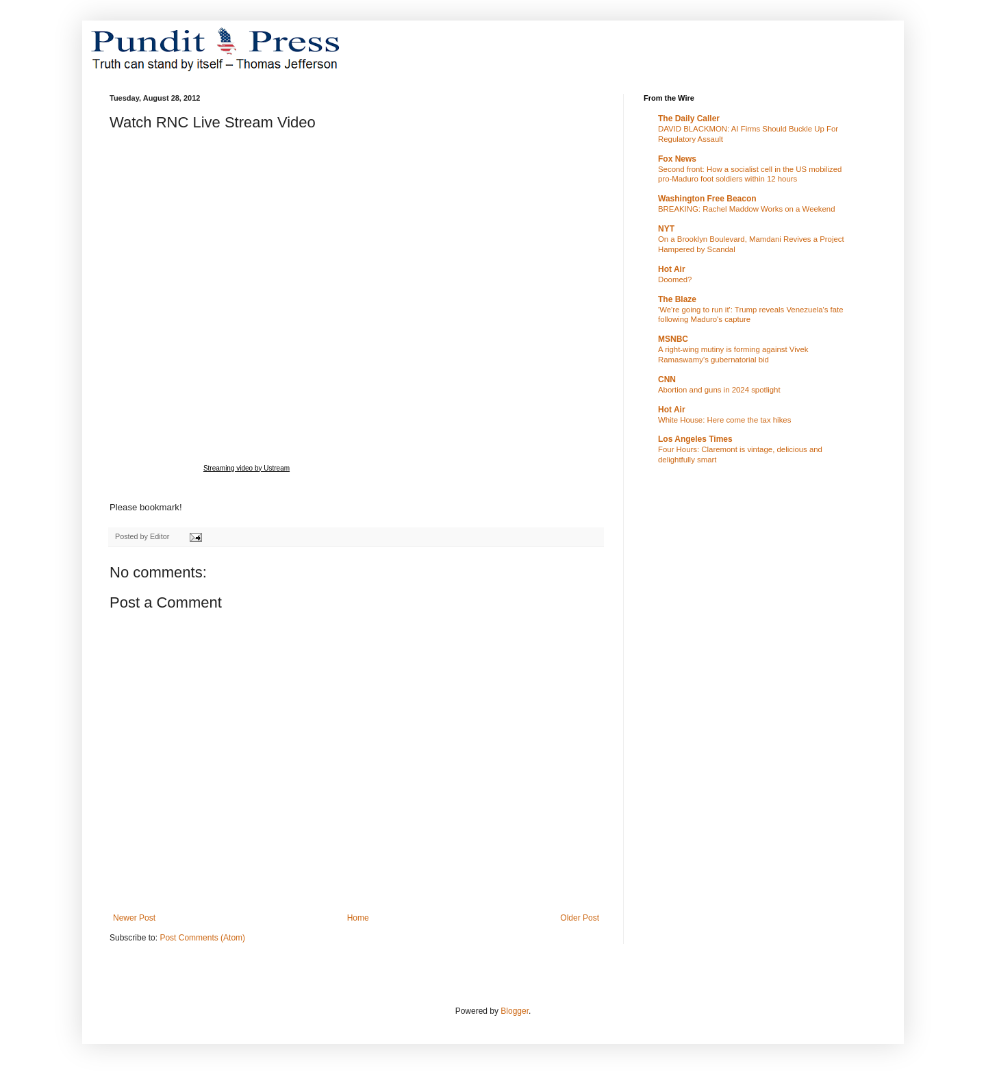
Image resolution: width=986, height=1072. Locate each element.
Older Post (579, 918)
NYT (666, 229)
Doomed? (675, 279)
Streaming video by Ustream (246, 468)
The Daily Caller (689, 118)
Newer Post (134, 918)
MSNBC (673, 339)
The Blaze (677, 299)
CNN (667, 379)
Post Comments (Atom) (202, 938)
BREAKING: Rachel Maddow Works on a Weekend (746, 209)
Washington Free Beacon (707, 198)
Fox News (677, 159)
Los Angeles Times (695, 439)
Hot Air (671, 269)
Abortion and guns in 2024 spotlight (719, 390)
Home (358, 918)
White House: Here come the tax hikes (724, 420)
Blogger (515, 1011)
